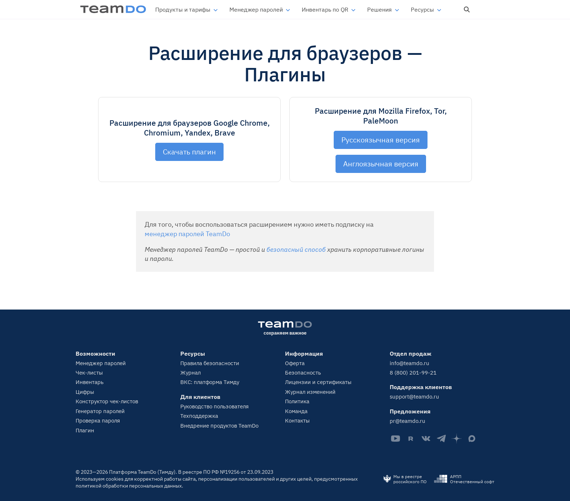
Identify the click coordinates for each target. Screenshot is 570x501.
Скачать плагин (189, 152)
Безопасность (303, 372)
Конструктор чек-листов (107, 401)
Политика (297, 401)
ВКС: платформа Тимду (209, 382)
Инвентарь (90, 382)
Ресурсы (422, 9)
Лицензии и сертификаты (318, 382)
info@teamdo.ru (409, 363)
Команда (296, 411)
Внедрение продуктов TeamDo (219, 425)
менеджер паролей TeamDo (187, 234)
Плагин (85, 430)
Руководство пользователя (214, 406)
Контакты (297, 420)
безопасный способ (296, 249)
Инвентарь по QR (325, 9)
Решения (379, 9)
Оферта (295, 363)
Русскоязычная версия (380, 140)
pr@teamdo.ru (407, 420)
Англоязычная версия (380, 164)
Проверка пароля (98, 420)
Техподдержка (199, 415)
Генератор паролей (100, 411)
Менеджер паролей (256, 9)
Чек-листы (89, 372)
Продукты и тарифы (182, 9)
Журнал (190, 372)
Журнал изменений (310, 391)
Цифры (85, 391)
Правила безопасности (209, 363)
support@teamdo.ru (414, 396)
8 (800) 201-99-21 (413, 372)
